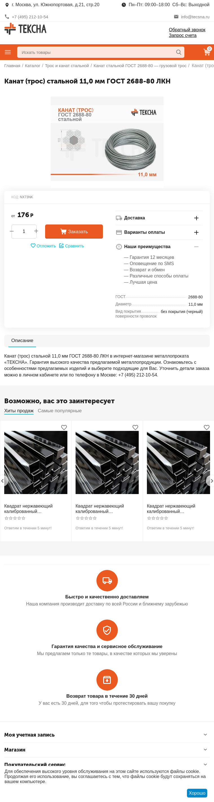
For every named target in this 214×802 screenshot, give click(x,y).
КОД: (15, 197)
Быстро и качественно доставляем (107, 597)
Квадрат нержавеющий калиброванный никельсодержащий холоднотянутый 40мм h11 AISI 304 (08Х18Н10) (174, 509)
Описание (22, 340)
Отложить (43, 245)
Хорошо (197, 793)
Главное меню (8, 52)
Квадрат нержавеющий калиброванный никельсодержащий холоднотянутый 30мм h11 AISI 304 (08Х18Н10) (32, 509)
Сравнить (71, 245)
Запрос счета (183, 35)
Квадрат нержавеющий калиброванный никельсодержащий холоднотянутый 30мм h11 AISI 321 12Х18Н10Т (103, 509)
